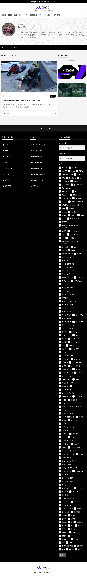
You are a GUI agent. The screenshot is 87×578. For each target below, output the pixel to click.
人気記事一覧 (38, 162)
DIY (26, 15)
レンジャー (14, 47)
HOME (5, 47)
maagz (49, 572)
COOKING (33, 15)
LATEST (4, 55)
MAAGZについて (39, 151)
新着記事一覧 (38, 156)
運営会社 (36, 186)
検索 (61, 554)
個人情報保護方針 (39, 174)
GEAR (4, 15)
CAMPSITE (18, 15)
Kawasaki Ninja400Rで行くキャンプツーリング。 (22, 100)
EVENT (42, 15)
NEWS (49, 15)
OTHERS (57, 15)
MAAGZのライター (39, 180)
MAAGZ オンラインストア (42, 145)
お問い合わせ (38, 168)
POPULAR (12, 55)
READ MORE (6, 113)
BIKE (10, 15)
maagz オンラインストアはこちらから (43, 1)
